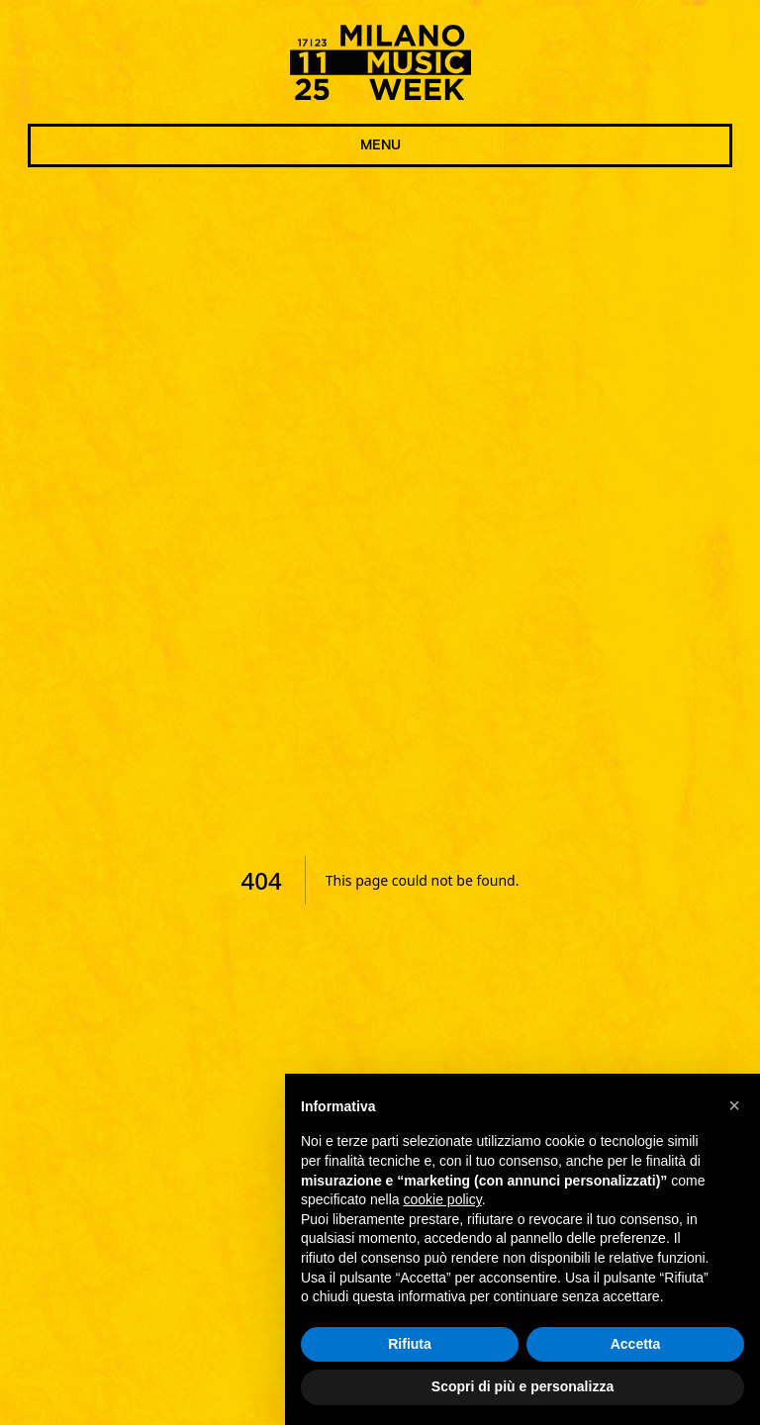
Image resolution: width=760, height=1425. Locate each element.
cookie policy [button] (443, 1199)
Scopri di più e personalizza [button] (522, 1387)
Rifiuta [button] (409, 1344)
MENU (380, 145)
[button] (734, 1105)
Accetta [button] (636, 1344)
